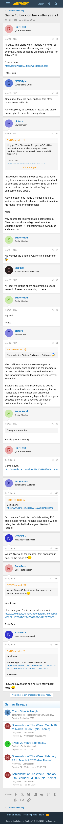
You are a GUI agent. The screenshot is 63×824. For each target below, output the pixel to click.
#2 (57, 93)
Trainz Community (29, 746)
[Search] (56, 4)
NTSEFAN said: (14, 585)
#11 (56, 548)
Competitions (28, 732)
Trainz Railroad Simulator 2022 (40, 715)
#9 (57, 460)
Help (41, 814)
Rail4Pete (12, 20)
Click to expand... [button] (31, 167)
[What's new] (49, 4)
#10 (56, 493)
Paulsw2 (15, 746)
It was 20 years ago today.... (29, 742)
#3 (57, 134)
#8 (57, 424)
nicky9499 (16, 732)
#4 (57, 250)
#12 (56, 578)
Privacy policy (30, 814)
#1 (57, 39)
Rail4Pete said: (14, 140)
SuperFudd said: (15, 349)
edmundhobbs (18, 715)
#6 (57, 310)
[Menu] (8, 4)
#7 (57, 343)
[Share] (52, 39)
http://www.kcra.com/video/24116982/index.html (30, 508)
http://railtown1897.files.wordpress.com (26, 65)
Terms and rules (13, 814)
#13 (56, 645)
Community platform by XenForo (31, 821)
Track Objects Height (25, 711)
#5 (57, 280)
